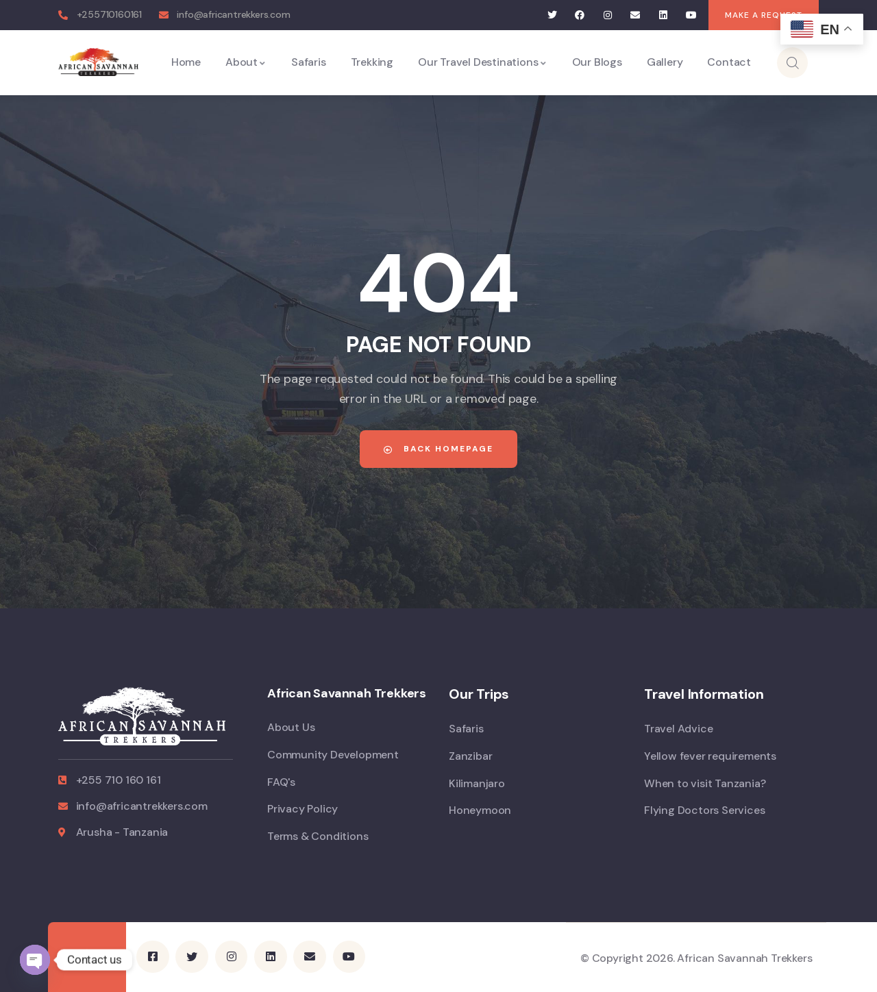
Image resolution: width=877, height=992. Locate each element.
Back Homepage (438, 448)
